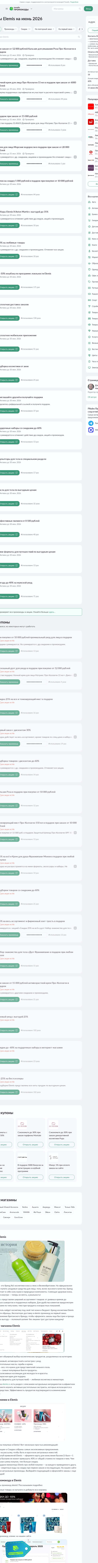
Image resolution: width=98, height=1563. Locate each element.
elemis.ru (6, 1384)
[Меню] (6, 8)
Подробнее (74, 2)
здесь (51, 612)
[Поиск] (80, 9)
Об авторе (92, 397)
